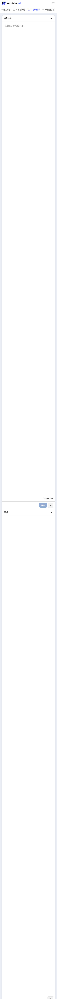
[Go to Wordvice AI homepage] (12, 3)
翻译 (43, 505)
